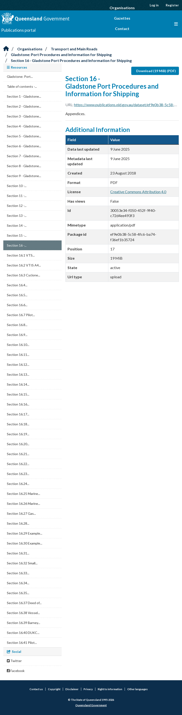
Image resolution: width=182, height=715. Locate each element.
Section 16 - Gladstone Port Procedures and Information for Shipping (71, 60)
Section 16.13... (18, 374)
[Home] (6, 49)
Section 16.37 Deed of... (24, 603)
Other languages (137, 689)
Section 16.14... (18, 384)
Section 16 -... (16, 245)
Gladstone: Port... (20, 76)
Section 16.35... (18, 593)
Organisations (122, 7)
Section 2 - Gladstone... (24, 106)
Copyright (54, 689)
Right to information (110, 689)
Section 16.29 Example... (24, 533)
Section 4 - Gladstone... (24, 126)
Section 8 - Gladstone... (24, 166)
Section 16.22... (18, 464)
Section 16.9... (17, 335)
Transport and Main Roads (74, 49)
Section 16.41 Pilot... (22, 643)
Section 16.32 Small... (22, 563)
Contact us (36, 689)
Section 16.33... (18, 573)
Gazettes (122, 18)
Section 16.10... (18, 345)
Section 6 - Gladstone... (24, 146)
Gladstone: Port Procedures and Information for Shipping (61, 54)
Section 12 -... (16, 206)
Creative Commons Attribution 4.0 (138, 191)
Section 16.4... (17, 285)
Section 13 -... (16, 216)
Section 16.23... (18, 474)
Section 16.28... (18, 523)
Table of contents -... (22, 86)
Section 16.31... (18, 553)
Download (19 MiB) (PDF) (156, 71)
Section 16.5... (17, 295)
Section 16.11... (18, 355)
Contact (122, 28)
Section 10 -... (16, 186)
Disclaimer (72, 689)
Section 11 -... (16, 196)
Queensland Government (91, 705)
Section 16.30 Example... (24, 543)
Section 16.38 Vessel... (23, 613)
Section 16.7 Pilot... (21, 315)
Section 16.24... (18, 484)
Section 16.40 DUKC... (23, 633)
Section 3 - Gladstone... (24, 116)
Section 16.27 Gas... (21, 513)
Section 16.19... (18, 434)
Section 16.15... (18, 394)
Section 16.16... (18, 404)
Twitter (14, 661)
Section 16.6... (17, 305)
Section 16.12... (18, 364)
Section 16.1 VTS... (21, 255)
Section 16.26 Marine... (23, 503)
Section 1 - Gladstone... (24, 96)
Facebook (16, 671)
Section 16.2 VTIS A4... (24, 265)
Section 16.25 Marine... (23, 494)
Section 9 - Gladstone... (24, 176)
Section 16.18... (18, 424)
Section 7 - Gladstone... (24, 156)
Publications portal (18, 30)
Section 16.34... (18, 583)
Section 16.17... (18, 414)
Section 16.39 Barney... (23, 623)
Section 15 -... (16, 235)
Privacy (88, 689)
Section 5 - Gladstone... (24, 136)
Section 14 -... (16, 225)
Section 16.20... (18, 444)
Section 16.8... (17, 325)
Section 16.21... (18, 454)
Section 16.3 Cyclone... (23, 275)
